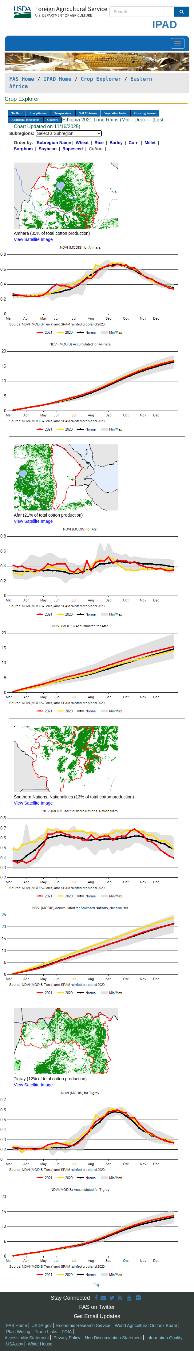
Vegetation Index (115, 113)
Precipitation (38, 113)
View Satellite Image (33, 239)
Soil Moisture (88, 113)
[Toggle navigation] (177, 43)
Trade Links (46, 1331)
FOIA (67, 1331)
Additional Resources (25, 119)
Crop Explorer (101, 79)
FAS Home (21, 79)
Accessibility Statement (27, 1337)
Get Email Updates (97, 1316)
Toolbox (16, 113)
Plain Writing (18, 1331)
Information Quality (164, 1337)
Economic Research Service (83, 1325)
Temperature (62, 113)
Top (97, 1284)
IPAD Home (57, 79)
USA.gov (14, 1343)
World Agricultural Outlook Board (146, 1325)
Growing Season (145, 113)
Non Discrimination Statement (113, 1337)
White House (40, 1343)
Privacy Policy (66, 1337)
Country (52, 119)
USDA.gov (42, 1325)
